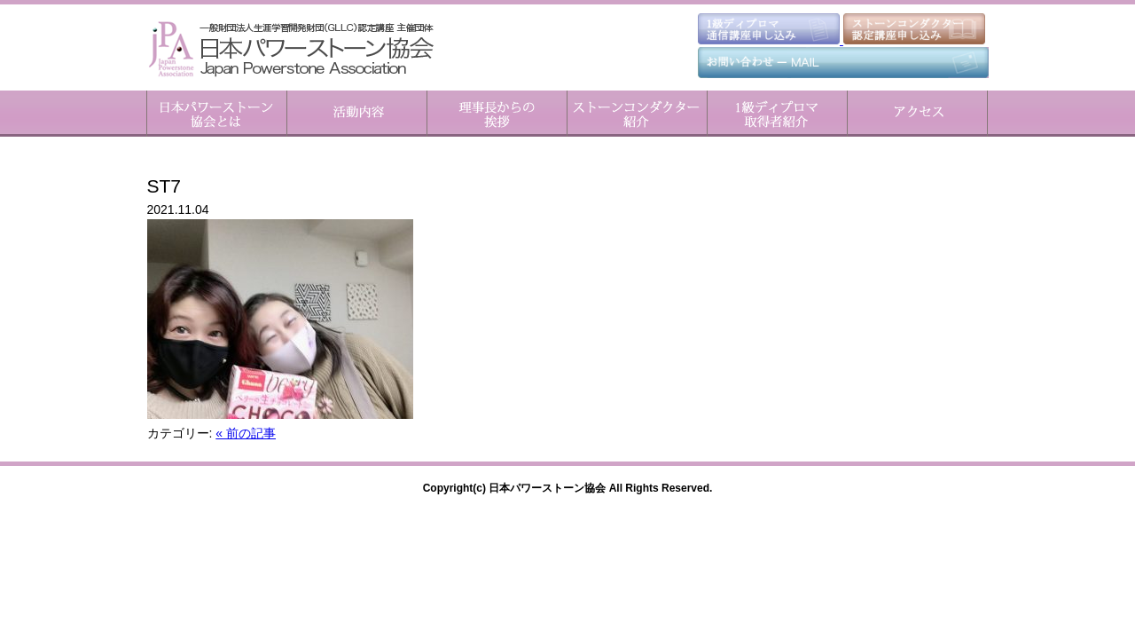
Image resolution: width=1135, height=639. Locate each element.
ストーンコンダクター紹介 (637, 114)
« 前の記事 (245, 433)
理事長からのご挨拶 (497, 114)
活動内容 (356, 114)
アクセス (917, 114)
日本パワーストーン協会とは (216, 114)
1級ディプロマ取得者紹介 (777, 114)
